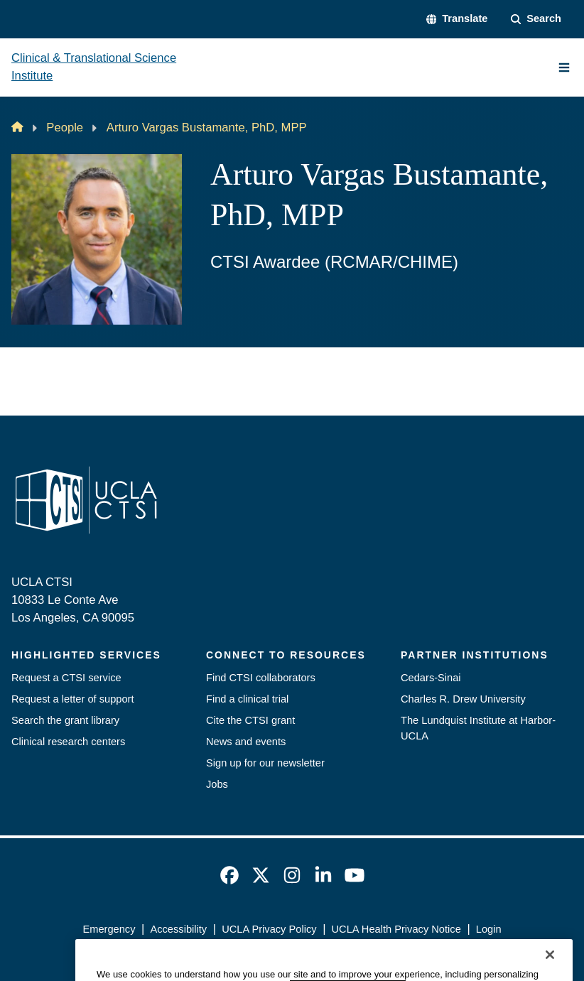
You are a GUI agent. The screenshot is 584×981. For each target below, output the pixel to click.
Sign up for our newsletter (265, 763)
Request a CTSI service (66, 677)
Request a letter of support (72, 699)
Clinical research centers (68, 741)
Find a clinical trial (247, 699)
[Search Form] (536, 19)
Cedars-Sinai (431, 677)
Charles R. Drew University (463, 699)
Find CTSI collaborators (260, 677)
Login (489, 929)
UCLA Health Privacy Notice (396, 929)
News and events (246, 741)
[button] (457, 19)
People (64, 127)
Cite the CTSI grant (250, 720)
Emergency (108, 929)
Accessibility (178, 929)
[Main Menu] (564, 67)
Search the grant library (65, 720)
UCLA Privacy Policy (269, 929)
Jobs (217, 784)
